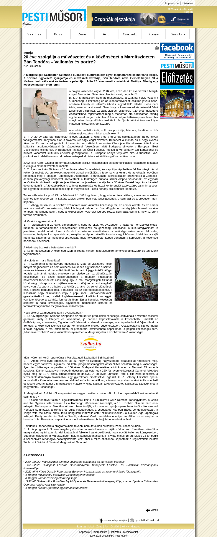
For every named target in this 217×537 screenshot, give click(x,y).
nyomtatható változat (144, 520)
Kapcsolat (84, 532)
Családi (114, 526)
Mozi (91, 526)
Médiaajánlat (130, 532)
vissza (152, 510)
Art (106, 526)
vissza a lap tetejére (113, 520)
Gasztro (135, 526)
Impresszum (172, 3)
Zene (99, 526)
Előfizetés (187, 3)
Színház (81, 526)
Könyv (125, 526)
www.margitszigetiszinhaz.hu (70, 429)
